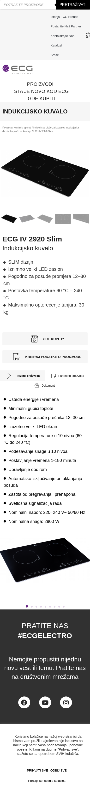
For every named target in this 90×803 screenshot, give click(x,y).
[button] (27, 606)
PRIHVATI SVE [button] (37, 770)
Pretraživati (73, 5)
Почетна (7, 127)
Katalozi (56, 45)
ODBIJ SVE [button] (58, 770)
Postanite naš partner (66, 26)
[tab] (22, 375)
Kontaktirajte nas (64, 36)
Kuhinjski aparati (22, 127)
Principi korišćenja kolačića (46, 781)
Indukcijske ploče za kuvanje (48, 127)
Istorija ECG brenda (64, 17)
